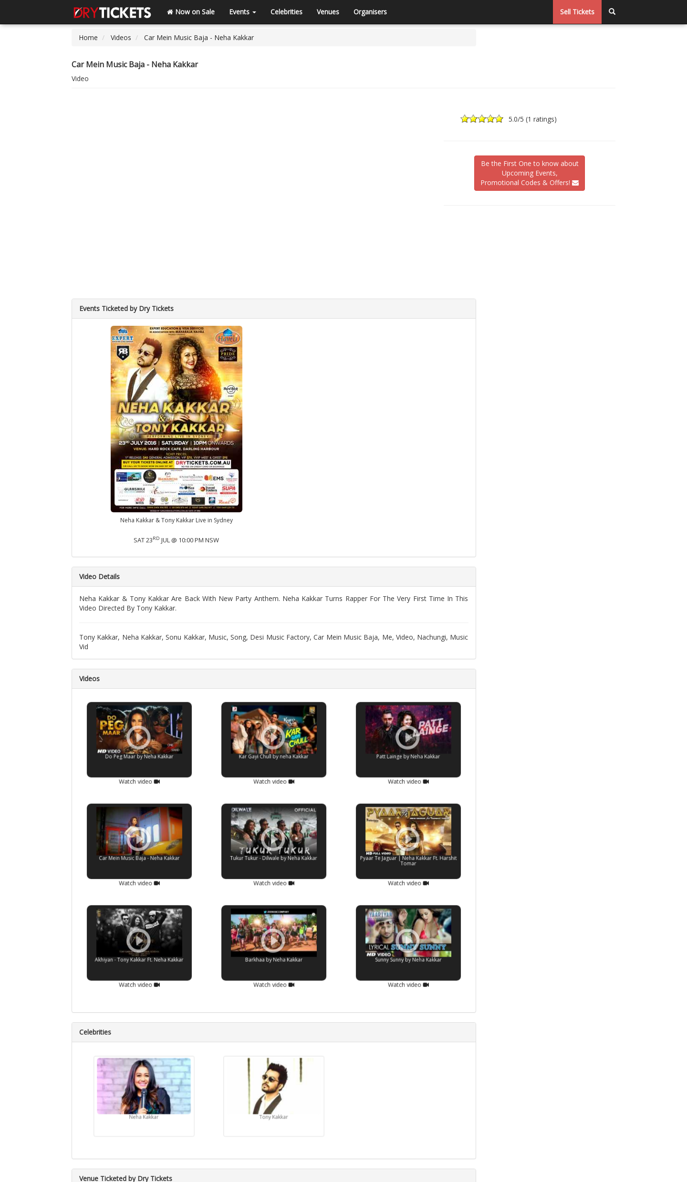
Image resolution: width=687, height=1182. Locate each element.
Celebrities (286, 11)
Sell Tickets (577, 11)
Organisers (370, 11)
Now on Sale (191, 11)
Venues (328, 11)
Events (242, 11)
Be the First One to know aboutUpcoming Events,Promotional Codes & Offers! (529, 173)
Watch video (139, 767)
